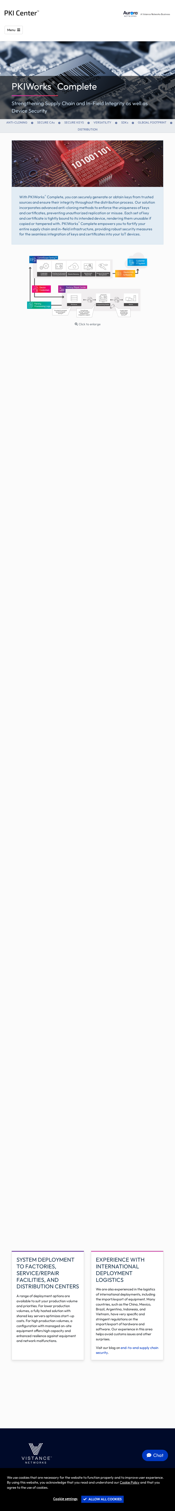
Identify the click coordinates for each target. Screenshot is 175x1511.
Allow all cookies (102, 1499)
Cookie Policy (129, 1482)
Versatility (102, 122)
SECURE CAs (46, 122)
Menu (11, 30)
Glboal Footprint (152, 122)
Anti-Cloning (16, 122)
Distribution (87, 129)
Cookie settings (65, 1499)
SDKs (124, 122)
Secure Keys (74, 122)
